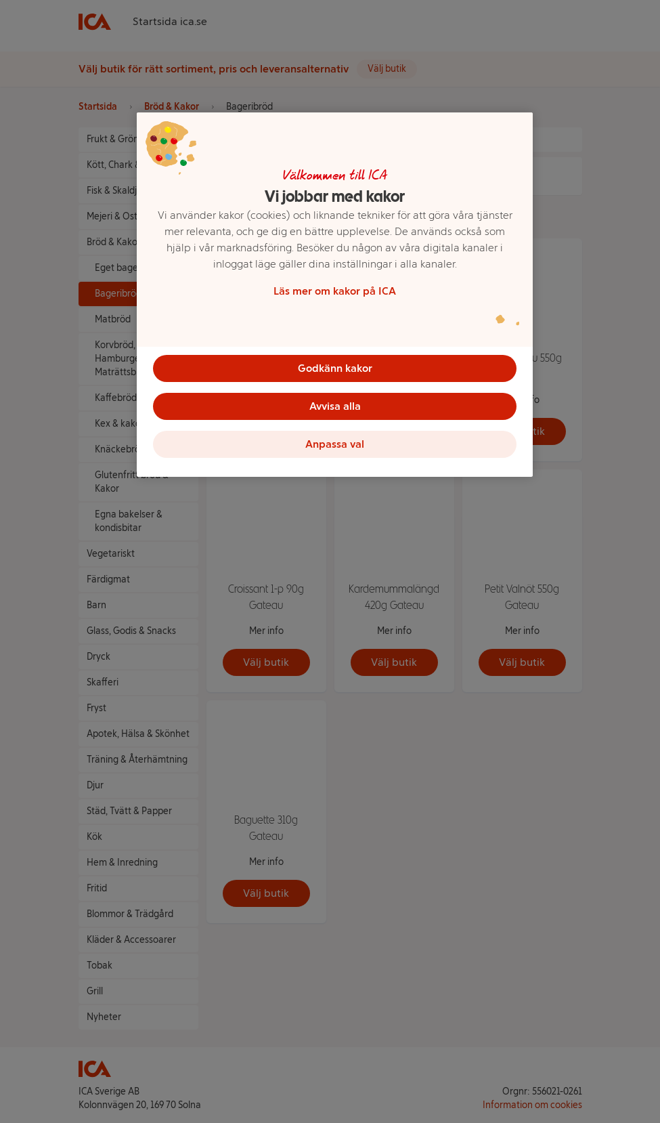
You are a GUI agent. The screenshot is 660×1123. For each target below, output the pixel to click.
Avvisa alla (335, 406)
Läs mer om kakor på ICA (334, 290)
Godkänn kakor (335, 368)
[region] (335, 294)
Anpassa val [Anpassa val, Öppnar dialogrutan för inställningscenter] (334, 444)
